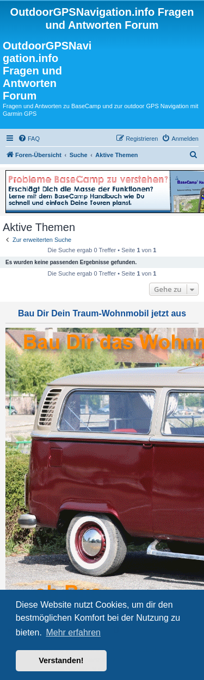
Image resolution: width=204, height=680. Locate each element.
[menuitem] (29, 138)
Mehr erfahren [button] (73, 632)
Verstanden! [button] (61, 660)
